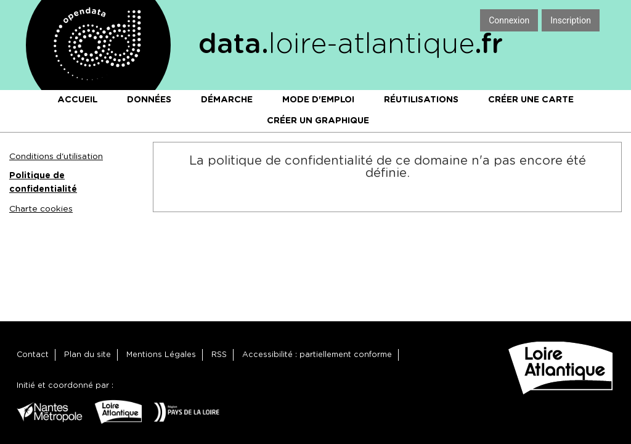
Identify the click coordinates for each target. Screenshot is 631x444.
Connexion (509, 20)
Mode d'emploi (318, 100)
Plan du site (87, 355)
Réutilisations (421, 100)
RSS (219, 355)
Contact (33, 355)
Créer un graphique (318, 121)
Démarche (227, 100)
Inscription (570, 20)
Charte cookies (41, 209)
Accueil (77, 100)
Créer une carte (531, 100)
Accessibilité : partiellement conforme (317, 355)
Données (149, 100)
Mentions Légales (161, 355)
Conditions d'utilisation (56, 156)
